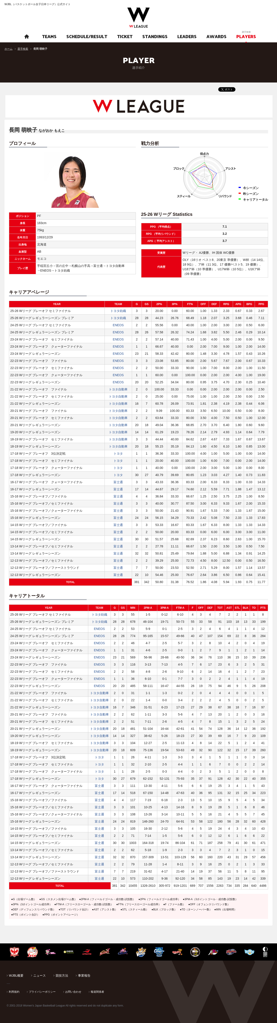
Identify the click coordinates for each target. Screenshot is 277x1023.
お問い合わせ (73, 991)
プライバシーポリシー (42, 991)
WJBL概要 (16, 975)
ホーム (8, 48)
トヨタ (118, 453)
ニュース (39, 975)
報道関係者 (97, 991)
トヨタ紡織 (118, 311)
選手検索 (22, 48)
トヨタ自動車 (118, 389)
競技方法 (62, 975)
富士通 (118, 482)
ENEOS (118, 325)
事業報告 (84, 975)
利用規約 (14, 991)
